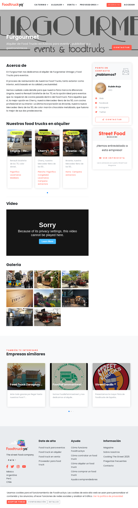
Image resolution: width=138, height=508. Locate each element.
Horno (68, 171)
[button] (47, 192)
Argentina (11, 475)
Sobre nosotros (111, 452)
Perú (8, 478)
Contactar (122, 47)
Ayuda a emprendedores (84, 479)
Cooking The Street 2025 (116, 456)
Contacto (108, 465)
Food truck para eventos (52, 447)
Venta (71, 4)
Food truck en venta (49, 456)
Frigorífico (14, 171)
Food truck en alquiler (50, 452)
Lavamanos (15, 175)
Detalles (54, 502)
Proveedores (88, 4)
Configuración (37, 502)
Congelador (43, 175)
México (10, 471)
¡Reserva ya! (114, 5)
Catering (40, 4)
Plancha (41, 171)
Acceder (129, 4)
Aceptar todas (16, 502)
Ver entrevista (112, 158)
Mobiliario (14, 178)
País (11, 460)
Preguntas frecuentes (115, 461)
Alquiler (56, 4)
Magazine (108, 447)
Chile (9, 482)
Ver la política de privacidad (108, 496)
